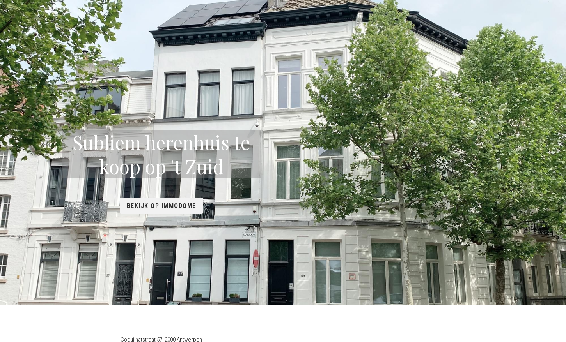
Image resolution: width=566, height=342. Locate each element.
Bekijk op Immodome (283, 193)
